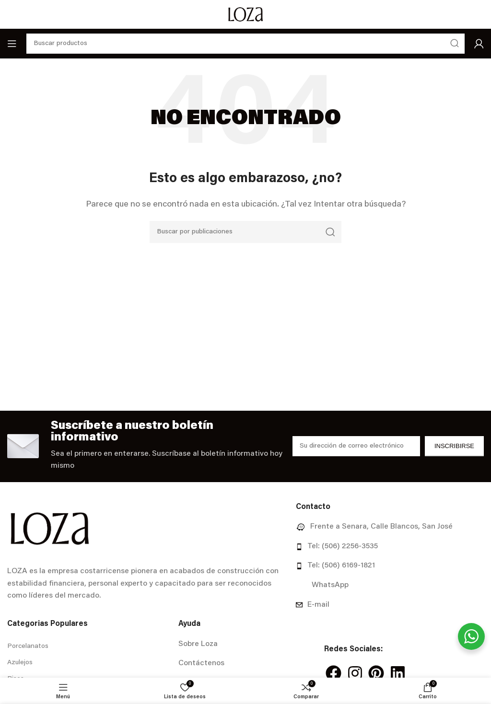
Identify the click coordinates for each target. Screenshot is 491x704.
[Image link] (49, 528)
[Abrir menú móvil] (12, 43)
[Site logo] (245, 14)
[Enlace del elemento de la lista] (390, 527)
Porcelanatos (27, 646)
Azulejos (20, 662)
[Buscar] (245, 232)
